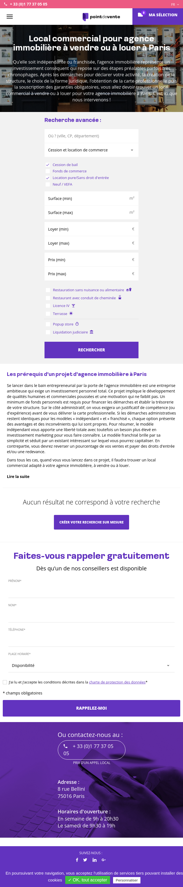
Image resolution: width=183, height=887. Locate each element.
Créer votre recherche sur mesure (91, 522)
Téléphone (16, 630)
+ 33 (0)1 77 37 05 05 (28, 4)
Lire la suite (18, 476)
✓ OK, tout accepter (87, 880)
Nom (12, 605)
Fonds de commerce (66, 171)
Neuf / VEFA (59, 184)
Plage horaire (19, 654)
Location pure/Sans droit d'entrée (77, 177)
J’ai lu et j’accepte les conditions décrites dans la (75, 682)
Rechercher (91, 349)
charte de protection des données (117, 682)
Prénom (15, 581)
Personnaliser (127, 880)
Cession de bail (62, 164)
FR (175, 4)
